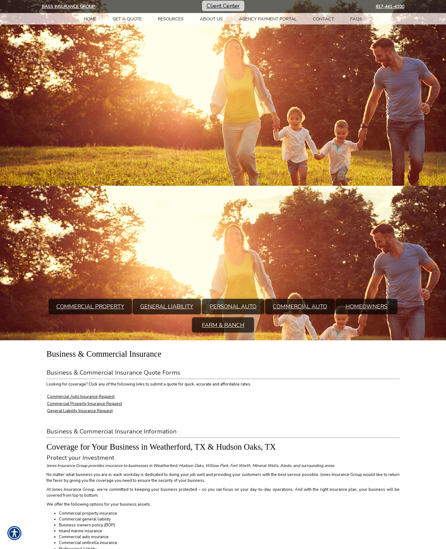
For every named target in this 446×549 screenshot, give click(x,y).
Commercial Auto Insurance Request (81, 396)
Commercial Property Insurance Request (84, 404)
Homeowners (366, 306)
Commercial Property (90, 306)
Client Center (223, 6)
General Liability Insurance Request (80, 411)
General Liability (166, 306)
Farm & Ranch (223, 325)
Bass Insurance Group (68, 7)
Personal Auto (233, 306)
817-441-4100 (390, 7)
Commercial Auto (300, 306)
